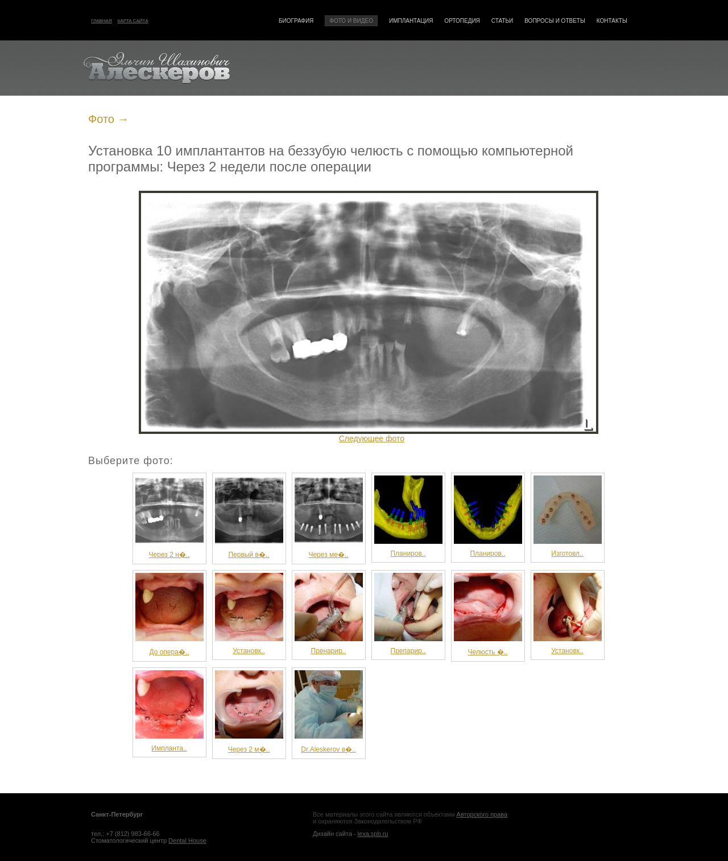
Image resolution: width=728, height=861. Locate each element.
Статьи (502, 21)
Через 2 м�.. (249, 711)
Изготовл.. (567, 516)
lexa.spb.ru (373, 833)
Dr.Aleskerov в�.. (329, 711)
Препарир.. (408, 614)
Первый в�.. (249, 517)
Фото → (108, 119)
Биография (296, 21)
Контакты (612, 21)
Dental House (187, 840)
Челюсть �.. (488, 614)
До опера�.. (169, 614)
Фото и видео (351, 21)
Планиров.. (408, 516)
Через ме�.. (329, 517)
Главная (101, 20)
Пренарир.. (329, 614)
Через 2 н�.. (169, 517)
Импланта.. (169, 711)
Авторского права (482, 814)
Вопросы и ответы (554, 21)
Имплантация (411, 21)
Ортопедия (461, 21)
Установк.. (249, 614)
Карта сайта (133, 20)
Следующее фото (371, 438)
